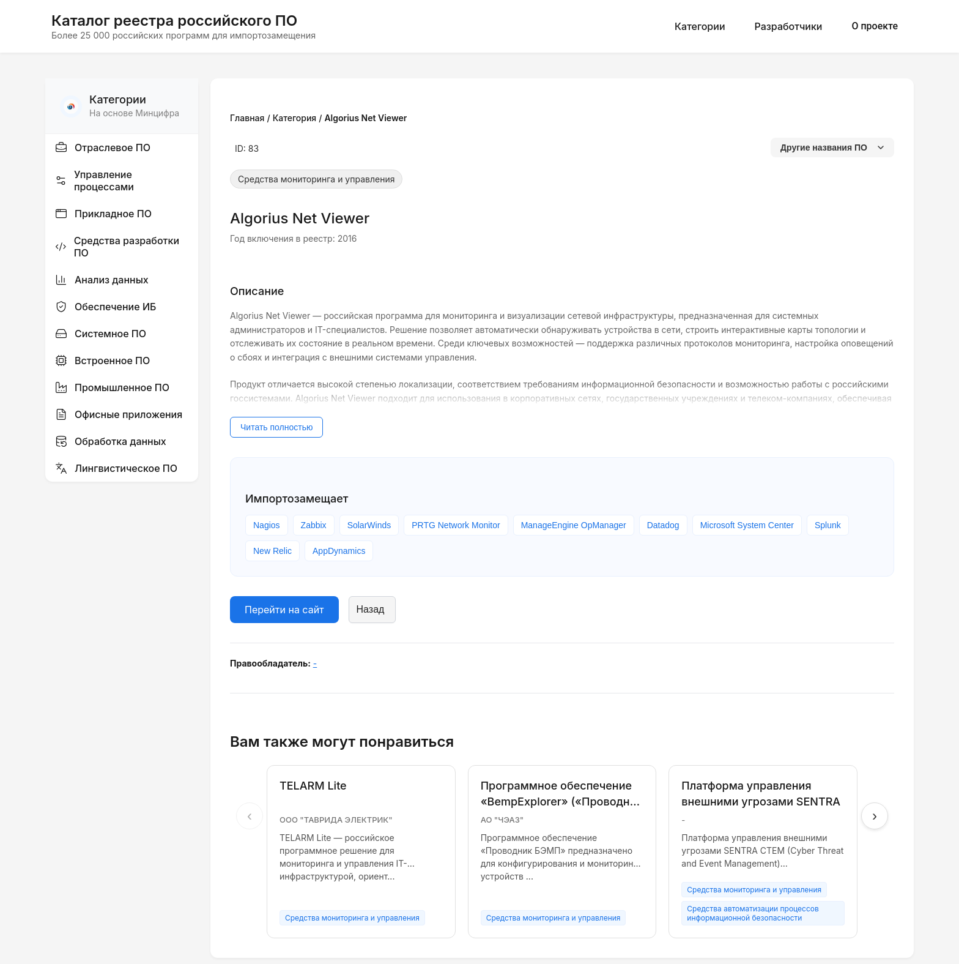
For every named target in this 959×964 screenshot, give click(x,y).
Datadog (663, 525)
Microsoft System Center (747, 525)
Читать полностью (276, 427)
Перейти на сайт (284, 609)
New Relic (272, 551)
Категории (700, 26)
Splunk (828, 525)
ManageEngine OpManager (573, 525)
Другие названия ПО (832, 147)
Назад (371, 609)
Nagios (266, 525)
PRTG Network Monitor (456, 525)
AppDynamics (339, 551)
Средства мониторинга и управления (316, 179)
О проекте (874, 26)
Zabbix (314, 525)
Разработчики (789, 26)
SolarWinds (369, 525)
